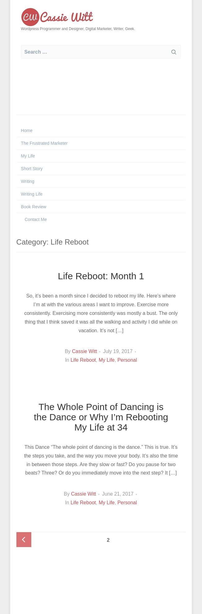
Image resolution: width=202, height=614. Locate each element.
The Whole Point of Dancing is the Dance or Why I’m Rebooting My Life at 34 (101, 417)
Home (27, 130)
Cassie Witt (84, 351)
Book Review (33, 206)
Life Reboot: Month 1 (101, 276)
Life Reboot (83, 360)
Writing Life (32, 194)
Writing (27, 181)
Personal (127, 360)
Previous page (23, 539)
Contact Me (35, 219)
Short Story (32, 168)
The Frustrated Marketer (44, 143)
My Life (28, 155)
